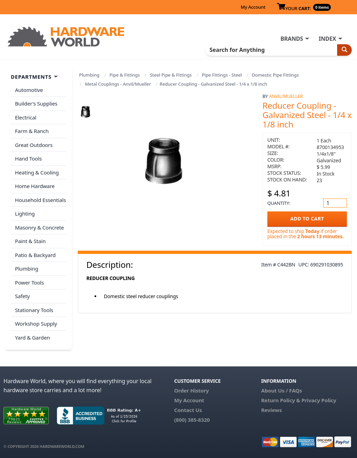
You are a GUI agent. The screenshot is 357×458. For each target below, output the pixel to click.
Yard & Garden (32, 337)
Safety (22, 296)
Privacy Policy (319, 400)
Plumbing (89, 75)
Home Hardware (35, 186)
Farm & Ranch (32, 130)
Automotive (29, 89)
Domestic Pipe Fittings (275, 75)
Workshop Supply (36, 323)
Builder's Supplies (36, 103)
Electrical (25, 117)
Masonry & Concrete (39, 227)
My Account (253, 7)
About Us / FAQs (281, 390)
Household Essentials (40, 199)
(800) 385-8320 (192, 419)
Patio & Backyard (35, 254)
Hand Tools (28, 158)
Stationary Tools (34, 309)
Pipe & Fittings (124, 75)
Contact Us (188, 409)
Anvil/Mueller (286, 96)
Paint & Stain (30, 241)
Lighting (25, 213)
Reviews (271, 409)
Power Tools (29, 282)
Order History (191, 390)
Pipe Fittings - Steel (222, 75)
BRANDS (291, 38)
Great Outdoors (34, 144)
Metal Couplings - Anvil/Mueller (118, 84)
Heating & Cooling (37, 172)
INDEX (327, 38)
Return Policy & (280, 400)
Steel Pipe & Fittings (171, 75)
